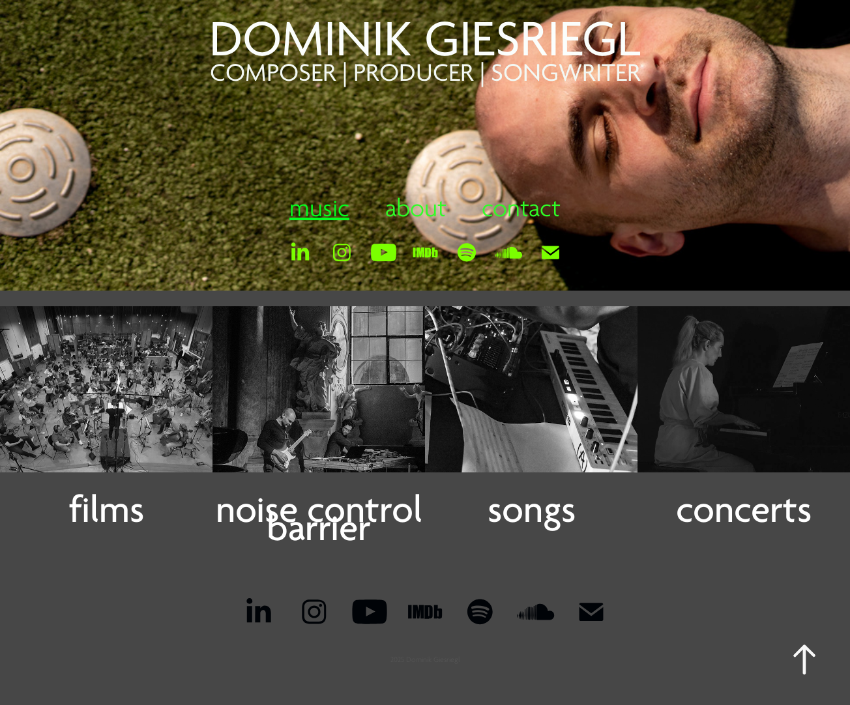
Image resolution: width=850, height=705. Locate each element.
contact (521, 208)
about (416, 208)
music (319, 208)
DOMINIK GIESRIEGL (425, 39)
